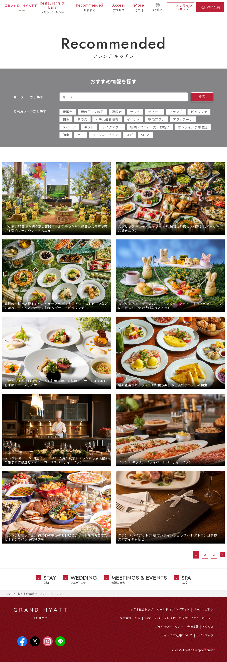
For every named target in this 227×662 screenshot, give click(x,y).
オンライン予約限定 (192, 127)
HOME (8, 594)
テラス (82, 119)
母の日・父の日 (92, 111)
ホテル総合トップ (142, 609)
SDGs (145, 135)
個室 (66, 135)
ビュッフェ (199, 111)
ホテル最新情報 (107, 119)
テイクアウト (112, 127)
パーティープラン (105, 135)
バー (80, 135)
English (157, 10)
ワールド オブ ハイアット (173, 609)
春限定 (68, 111)
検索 (202, 96)
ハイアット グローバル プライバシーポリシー (184, 618)
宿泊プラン (156, 119)
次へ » (222, 554)
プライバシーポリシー (169, 626)
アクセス (207, 626)
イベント (133, 119)
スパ (129, 135)
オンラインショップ (184, 7)
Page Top (210, 649)
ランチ (135, 111)
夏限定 (117, 111)
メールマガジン (203, 609)
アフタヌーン (182, 119)
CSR (137, 618)
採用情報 (125, 618)
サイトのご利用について (176, 635)
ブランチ (176, 111)
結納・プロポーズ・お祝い (150, 127)
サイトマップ (204, 635)
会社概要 (192, 626)
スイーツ (69, 127)
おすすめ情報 (25, 594)
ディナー (154, 111)
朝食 (66, 119)
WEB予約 (213, 7)
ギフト (89, 127)
